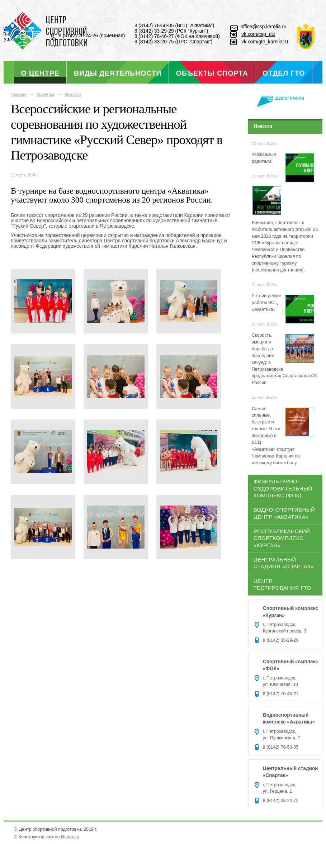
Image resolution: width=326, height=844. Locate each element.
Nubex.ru (70, 836)
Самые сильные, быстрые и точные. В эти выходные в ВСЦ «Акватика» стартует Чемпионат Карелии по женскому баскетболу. (276, 435)
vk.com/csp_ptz (258, 34)
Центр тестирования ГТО (282, 584)
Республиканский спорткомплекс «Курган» (282, 538)
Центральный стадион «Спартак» (284, 563)
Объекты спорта (212, 73)
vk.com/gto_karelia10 (264, 41)
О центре (40, 73)
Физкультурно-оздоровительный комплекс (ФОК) (283, 488)
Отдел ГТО (284, 73)
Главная (19, 94)
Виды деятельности (117, 73)
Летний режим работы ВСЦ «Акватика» (267, 302)
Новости (73, 94)
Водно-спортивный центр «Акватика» (284, 513)
